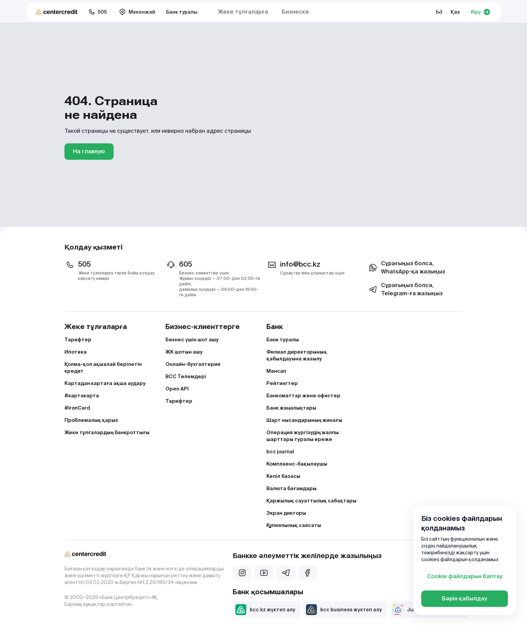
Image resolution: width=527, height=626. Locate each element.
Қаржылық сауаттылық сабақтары (311, 501)
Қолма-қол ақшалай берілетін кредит (103, 367)
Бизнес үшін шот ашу (192, 340)
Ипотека (75, 352)
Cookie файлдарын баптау (464, 576)
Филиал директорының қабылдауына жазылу (296, 355)
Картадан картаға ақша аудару (105, 383)
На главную (89, 151)
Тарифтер (77, 340)
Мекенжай (137, 12)
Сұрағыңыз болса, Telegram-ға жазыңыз (405, 289)
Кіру (480, 12)
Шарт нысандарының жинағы (304, 420)
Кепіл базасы (283, 476)
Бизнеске (295, 11)
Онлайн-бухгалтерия (192, 364)
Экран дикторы (286, 513)
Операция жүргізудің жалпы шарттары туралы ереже (302, 435)
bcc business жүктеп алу (344, 609)
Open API (177, 389)
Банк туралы (181, 12)
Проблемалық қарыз (91, 420)
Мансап (276, 371)
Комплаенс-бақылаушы (296, 464)
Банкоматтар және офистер (303, 396)
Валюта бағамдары (291, 488)
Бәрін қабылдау (464, 598)
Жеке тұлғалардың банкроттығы (106, 432)
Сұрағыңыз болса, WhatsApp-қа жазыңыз (406, 267)
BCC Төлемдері (185, 376)
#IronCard (77, 408)
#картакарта (81, 396)
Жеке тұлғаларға (243, 11)
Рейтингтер (282, 383)
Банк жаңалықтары (291, 408)
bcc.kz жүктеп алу (265, 609)
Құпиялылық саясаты (293, 525)
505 (97, 12)
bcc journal (280, 452)
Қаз (455, 12)
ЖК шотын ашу (184, 352)
